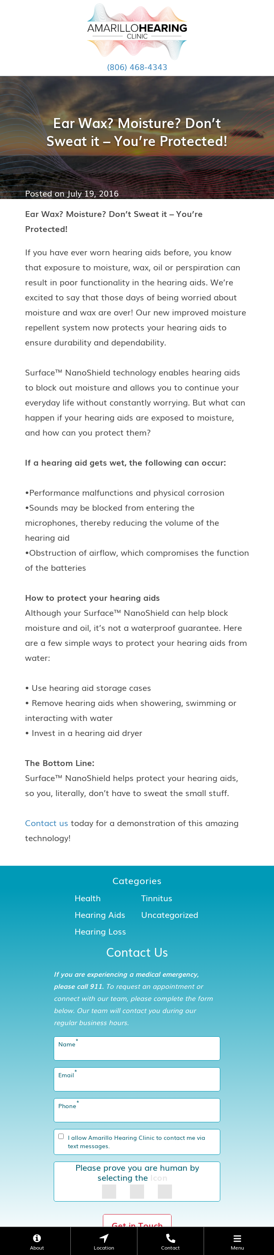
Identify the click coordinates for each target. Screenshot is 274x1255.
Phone (69, 1105)
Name (68, 1044)
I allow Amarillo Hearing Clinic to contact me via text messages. (136, 1142)
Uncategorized (169, 914)
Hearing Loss (100, 931)
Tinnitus (156, 897)
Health (88, 897)
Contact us (46, 822)
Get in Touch (137, 1225)
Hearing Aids (100, 914)
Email (67, 1075)
